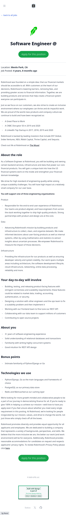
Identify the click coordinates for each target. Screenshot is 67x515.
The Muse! (34, 145)
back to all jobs (10, 15)
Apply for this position (33, 54)
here (7, 448)
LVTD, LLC (36, 477)
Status (27, 507)
